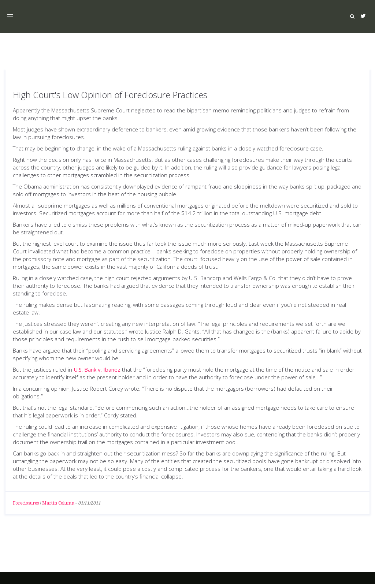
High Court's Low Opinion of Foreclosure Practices (110, 95)
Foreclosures (26, 503)
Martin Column (58, 503)
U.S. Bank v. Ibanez (97, 369)
